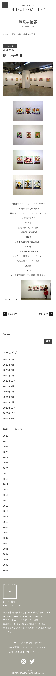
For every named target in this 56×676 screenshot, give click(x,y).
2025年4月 (8, 391)
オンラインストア (39, 647)
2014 (5, 500)
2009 (5, 527)
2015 (5, 495)
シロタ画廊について (18, 647)
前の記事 (12, 314)
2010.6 (8, 299)
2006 (5, 543)
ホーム (6, 34)
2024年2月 (8, 397)
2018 (5, 479)
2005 (5, 549)
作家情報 (39, 642)
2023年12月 (9, 408)
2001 (5, 570)
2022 (5, 457)
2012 (5, 511)
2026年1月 (8, 375)
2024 (5, 446)
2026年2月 (8, 370)
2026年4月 (8, 359)
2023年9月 (8, 418)
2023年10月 (9, 413)
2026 (5, 436)
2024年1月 (8, 402)
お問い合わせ (15, 652)
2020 (5, 468)
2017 (5, 484)
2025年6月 (8, 386)
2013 (5, 506)
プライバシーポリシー (36, 652)
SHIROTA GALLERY (28, 9)
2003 (5, 559)
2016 (5, 489)
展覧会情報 (16, 34)
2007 (5, 538)
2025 (5, 441)
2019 (5, 473)
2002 (5, 565)
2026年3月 (8, 365)
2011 (5, 516)
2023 (5, 452)
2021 (5, 463)
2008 (5, 533)
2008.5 (17, 299)
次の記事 (44, 314)
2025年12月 (9, 381)
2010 (5, 522)
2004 (5, 554)
